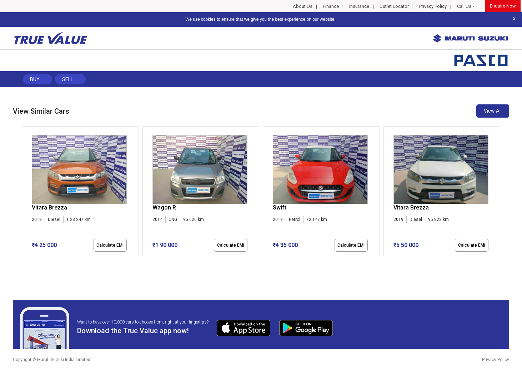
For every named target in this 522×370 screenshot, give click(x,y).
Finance (331, 6)
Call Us (464, 6)
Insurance (359, 6)
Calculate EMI (110, 245)
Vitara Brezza (49, 207)
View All (493, 111)
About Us (302, 6)
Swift (279, 207)
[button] (24, 262)
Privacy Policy (433, 6)
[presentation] (25, 193)
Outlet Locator (394, 6)
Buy (35, 79)
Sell (67, 79)
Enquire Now (503, 6)
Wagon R (164, 207)
